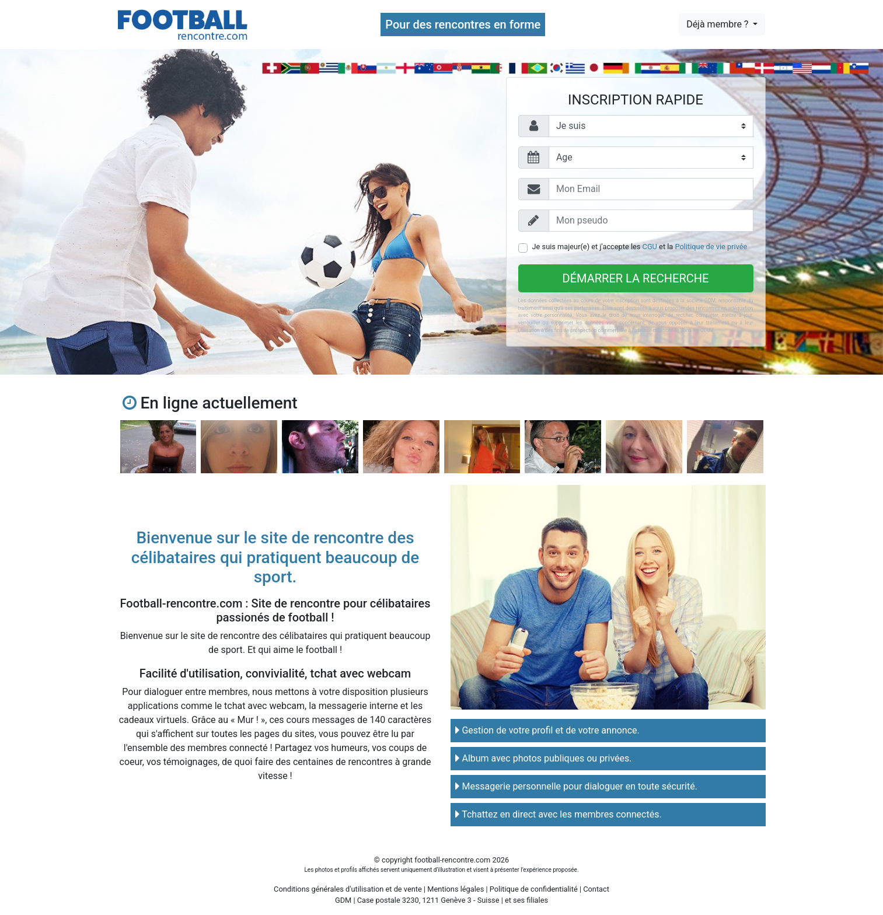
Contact (596, 889)
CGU (650, 246)
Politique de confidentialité (534, 889)
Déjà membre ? (718, 24)
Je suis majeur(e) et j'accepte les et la (640, 246)
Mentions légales (455, 889)
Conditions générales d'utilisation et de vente (348, 889)
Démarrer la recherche (636, 278)
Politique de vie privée (711, 246)
